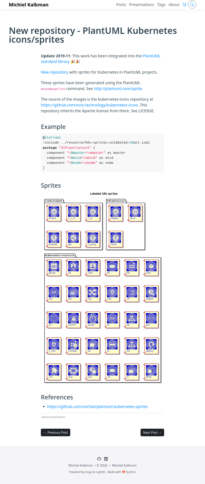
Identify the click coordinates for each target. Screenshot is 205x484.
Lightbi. (101, 472)
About (174, 4)
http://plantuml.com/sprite (118, 88)
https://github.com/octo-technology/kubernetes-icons (89, 105)
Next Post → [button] (152, 432)
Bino (133, 472)
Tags (161, 4)
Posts (121, 4)
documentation (54, 417)
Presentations (141, 4)
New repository (54, 72)
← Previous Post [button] (55, 432)
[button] (185, 4)
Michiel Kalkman (28, 4)
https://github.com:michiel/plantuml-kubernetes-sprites (97, 406)
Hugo (88, 472)
